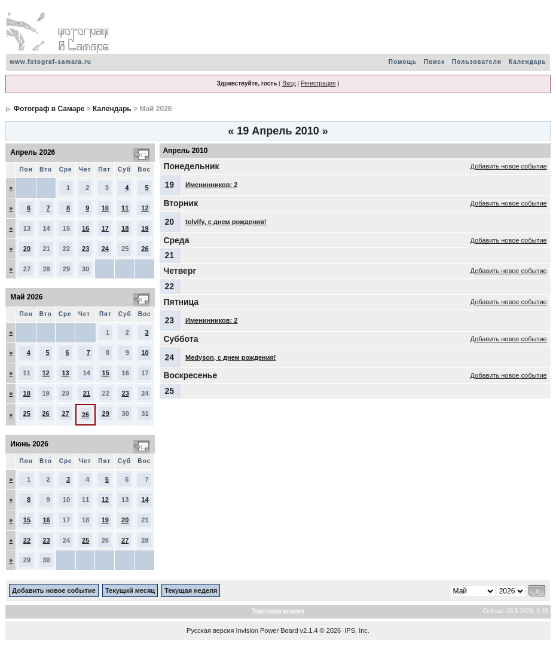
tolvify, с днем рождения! (225, 221)
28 (85, 414)
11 (125, 208)
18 (125, 228)
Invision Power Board (267, 630)
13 (65, 372)
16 (85, 228)
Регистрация (318, 83)
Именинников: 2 (211, 184)
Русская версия (210, 630)
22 (26, 540)
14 (144, 499)
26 (144, 248)
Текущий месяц (130, 590)
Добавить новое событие (509, 166)
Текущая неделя (190, 590)
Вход (289, 83)
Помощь (403, 62)
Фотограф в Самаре (49, 109)
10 (105, 208)
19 (144, 228)
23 (85, 248)
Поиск (434, 62)
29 (105, 413)
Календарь (527, 62)
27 (65, 413)
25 (26, 413)
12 (144, 208)
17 (105, 228)
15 (105, 372)
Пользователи (477, 62)
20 (26, 248)
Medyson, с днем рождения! (230, 357)
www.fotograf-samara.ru (50, 62)
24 (105, 248)
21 (86, 393)
